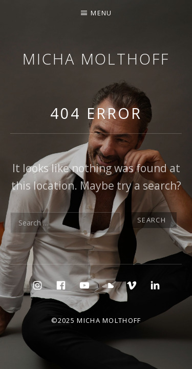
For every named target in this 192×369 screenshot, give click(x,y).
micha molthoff (96, 59)
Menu (101, 12)
